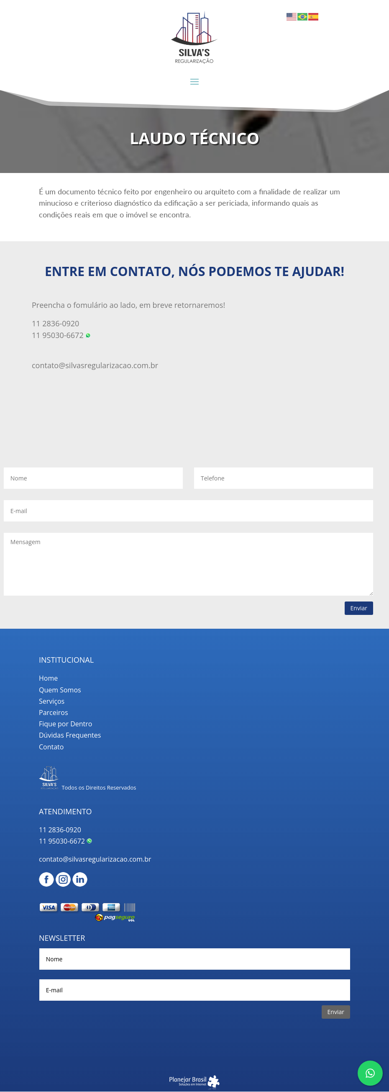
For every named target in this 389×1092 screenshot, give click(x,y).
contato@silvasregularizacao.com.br (95, 365)
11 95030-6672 (65, 841)
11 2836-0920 (60, 829)
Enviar (359, 608)
